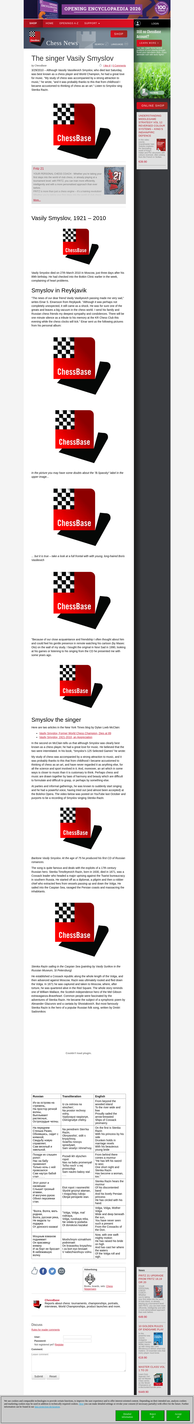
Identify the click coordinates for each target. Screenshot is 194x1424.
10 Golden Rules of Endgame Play (151, 1328)
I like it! (107, 65)
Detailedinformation (127, 1415)
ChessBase (52, 1300)
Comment (37, 1349)
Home (50, 23)
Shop (33, 23)
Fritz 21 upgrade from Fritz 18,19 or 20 (151, 1279)
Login (155, 23)
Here (81, 1403)
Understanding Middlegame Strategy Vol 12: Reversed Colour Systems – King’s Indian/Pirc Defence (152, 125)
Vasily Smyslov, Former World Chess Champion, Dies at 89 (75, 733)
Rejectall (153, 1415)
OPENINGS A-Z (69, 23)
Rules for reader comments (46, 1329)
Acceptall (178, 1415)
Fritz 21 (38, 168)
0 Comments (119, 65)
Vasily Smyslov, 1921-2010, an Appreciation (65, 737)
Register (59, 1344)
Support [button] (92, 23)
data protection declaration (47, 1406)
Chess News (62, 43)
